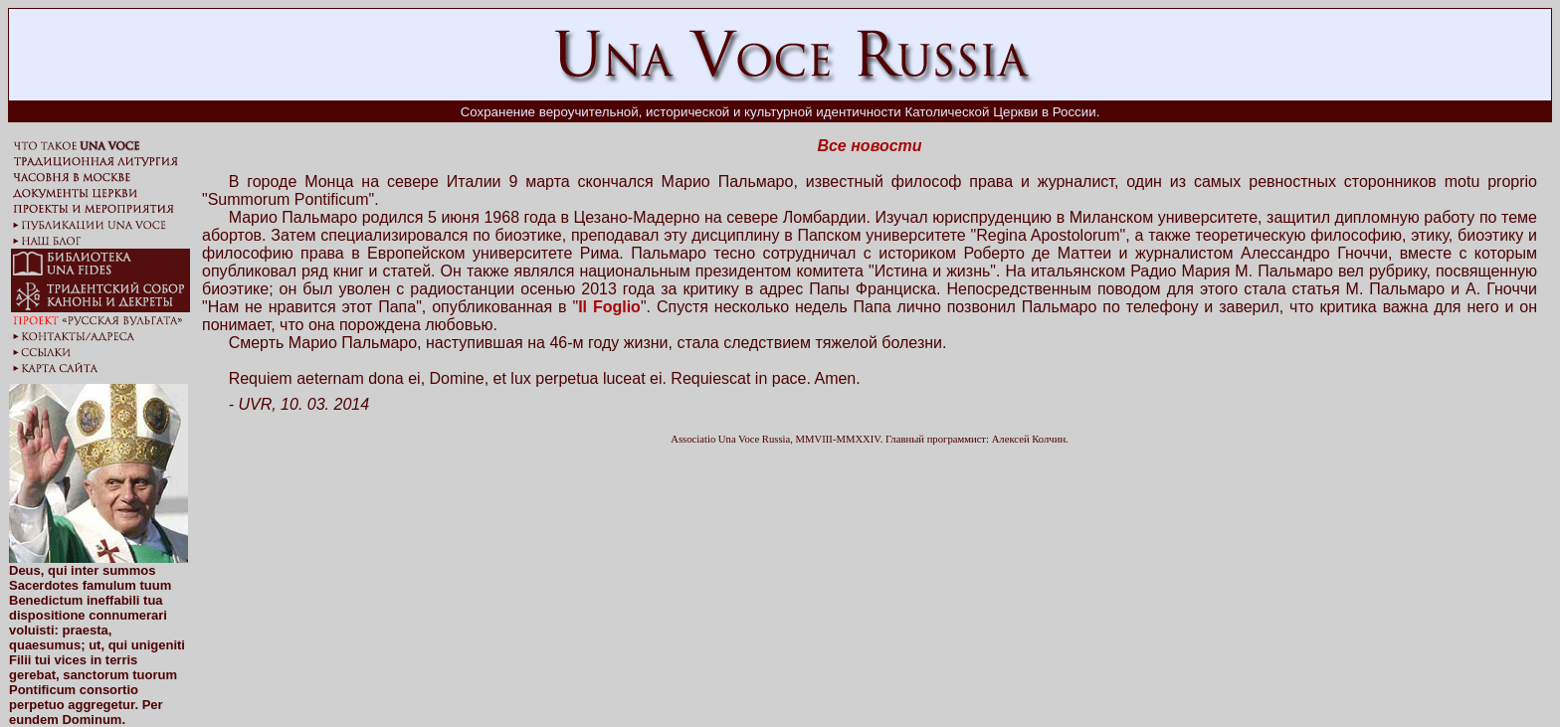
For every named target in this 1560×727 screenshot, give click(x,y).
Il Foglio (609, 306)
